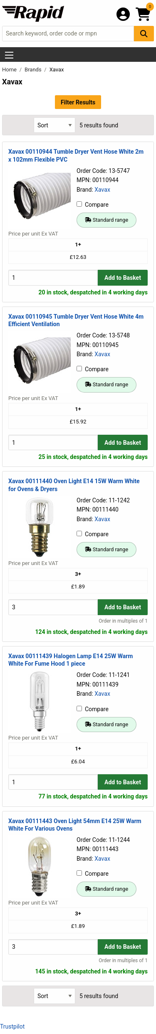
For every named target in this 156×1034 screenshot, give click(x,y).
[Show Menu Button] (9, 55)
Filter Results (78, 102)
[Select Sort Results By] (54, 125)
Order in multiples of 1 (123, 621)
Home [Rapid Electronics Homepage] (10, 69)
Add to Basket (122, 277)
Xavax (102, 189)
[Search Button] (144, 33)
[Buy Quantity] (53, 277)
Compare (93, 204)
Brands (34, 69)
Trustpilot (12, 1026)
